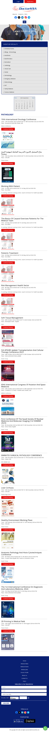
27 (19, 108)
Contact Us (21, 14)
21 (21, 106)
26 (16, 108)
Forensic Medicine (9, 92)
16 (27, 105)
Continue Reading (8, 129)
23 (27, 106)
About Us (15, 14)
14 (21, 105)
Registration (30, 1)
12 (16, 105)
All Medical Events (9, 48)
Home (24, 661)
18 (32, 105)
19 (16, 106)
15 (24, 105)
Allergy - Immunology (10, 52)
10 (29, 103)
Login (18, 1)
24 (29, 106)
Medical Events (25, 666)
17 (29, 105)
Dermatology (8, 75)
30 (19, 102)
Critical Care (7, 68)
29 (16, 102)
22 (24, 106)
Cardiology (7, 65)
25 (32, 106)
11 (32, 103)
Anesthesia (7, 55)
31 (21, 102)
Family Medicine (8, 89)
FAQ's (25, 14)
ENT (5, 85)
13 (19, 105)
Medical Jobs (24, 669)
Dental (6, 72)
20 (19, 106)
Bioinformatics (8, 58)
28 (21, 108)
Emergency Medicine (10, 79)
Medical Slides (24, 664)
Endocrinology (8, 82)
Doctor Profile (24, 672)
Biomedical (7, 62)
